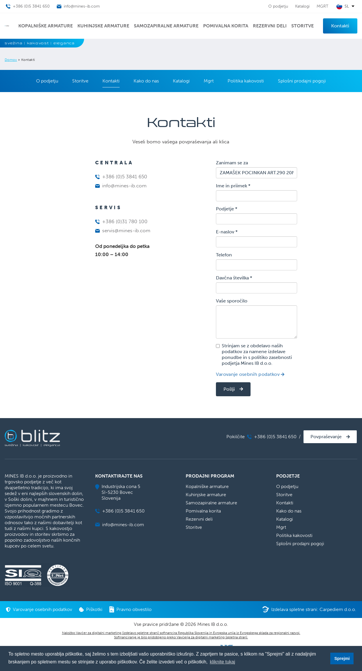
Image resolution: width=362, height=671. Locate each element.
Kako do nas (146, 81)
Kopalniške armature (45, 26)
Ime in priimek (233, 186)
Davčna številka (234, 278)
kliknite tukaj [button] (222, 661)
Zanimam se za (232, 162)
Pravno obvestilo (130, 609)
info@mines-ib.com (121, 186)
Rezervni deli (270, 26)
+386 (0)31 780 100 (121, 221)
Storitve (302, 26)
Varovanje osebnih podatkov (248, 374)
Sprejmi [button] (342, 658)
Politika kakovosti (246, 81)
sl (347, 6)
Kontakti (340, 26)
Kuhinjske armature (103, 26)
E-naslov (226, 232)
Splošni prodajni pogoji (302, 81)
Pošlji (229, 389)
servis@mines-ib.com (122, 230)
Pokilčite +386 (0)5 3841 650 (261, 436)
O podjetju (278, 6)
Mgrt (209, 81)
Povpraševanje (326, 436)
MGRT (322, 6)
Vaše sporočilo (231, 301)
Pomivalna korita (225, 26)
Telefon (224, 255)
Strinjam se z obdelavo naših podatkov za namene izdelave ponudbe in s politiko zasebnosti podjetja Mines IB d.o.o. (254, 354)
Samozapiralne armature (166, 26)
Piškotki (90, 609)
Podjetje (226, 209)
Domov (11, 60)
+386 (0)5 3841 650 (121, 176)
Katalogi (302, 6)
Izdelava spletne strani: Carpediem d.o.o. (309, 609)
